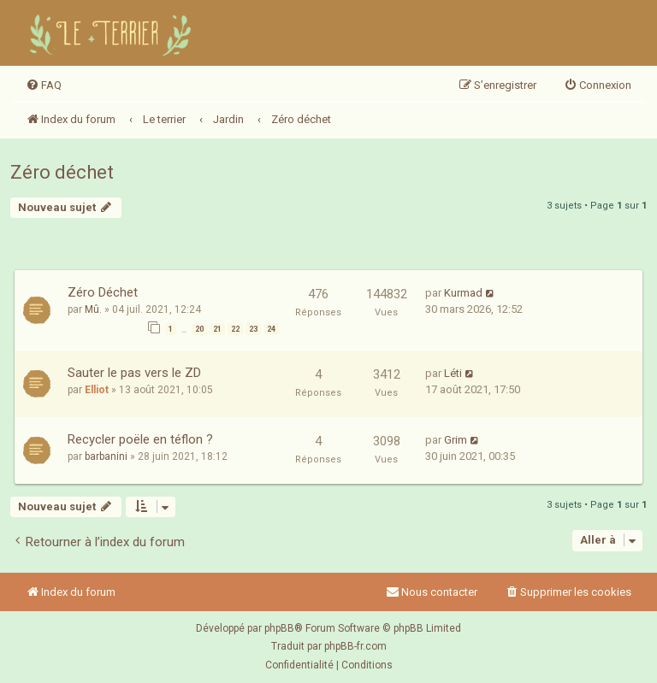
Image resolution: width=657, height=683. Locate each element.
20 (199, 329)
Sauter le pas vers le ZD (134, 372)
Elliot (97, 390)
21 (217, 329)
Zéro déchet (62, 172)
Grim (455, 439)
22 (235, 329)
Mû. (93, 309)
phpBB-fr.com (355, 646)
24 (271, 329)
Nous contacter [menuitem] (431, 592)
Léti (453, 373)
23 (253, 329)
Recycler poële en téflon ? (140, 439)
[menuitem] (43, 85)
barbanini (106, 456)
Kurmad (463, 292)
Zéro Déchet (103, 292)
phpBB (279, 628)
